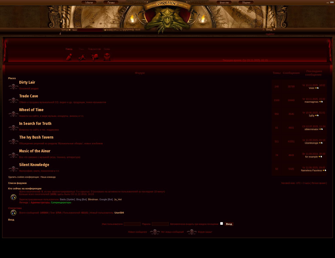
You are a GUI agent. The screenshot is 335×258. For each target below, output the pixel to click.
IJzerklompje (311, 143)
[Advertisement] (167, 248)
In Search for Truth (35, 123)
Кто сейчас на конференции (24, 188)
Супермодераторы (61, 202)
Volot (311, 88)
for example (311, 156)
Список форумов (17, 183)
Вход (11, 219)
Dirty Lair (27, 82)
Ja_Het (118, 199)
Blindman (93, 199)
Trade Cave (28, 96)
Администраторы (40, 202)
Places (12, 78)
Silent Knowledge (34, 164)
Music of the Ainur (34, 151)
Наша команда (48, 177)
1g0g (311, 115)
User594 (119, 212)
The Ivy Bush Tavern (36, 137)
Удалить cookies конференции (23, 177)
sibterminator (311, 129)
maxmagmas (311, 101)
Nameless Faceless (311, 170)
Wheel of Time (31, 109)
